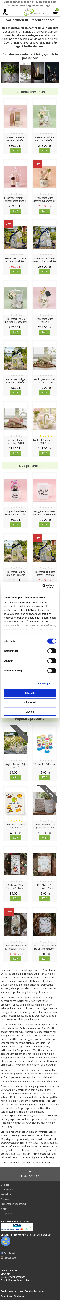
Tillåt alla (30, 693)
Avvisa (30, 711)
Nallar (4, 1208)
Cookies (5, 1184)
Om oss (5, 1199)
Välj (15, 777)
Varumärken (7, 1189)
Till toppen (30, 1174)
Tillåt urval (30, 702)
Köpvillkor (6, 1194)
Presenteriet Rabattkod (13, 1203)
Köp (15, 150)
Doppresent (7, 1213)
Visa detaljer (43, 683)
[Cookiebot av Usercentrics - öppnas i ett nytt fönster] (42, 586)
